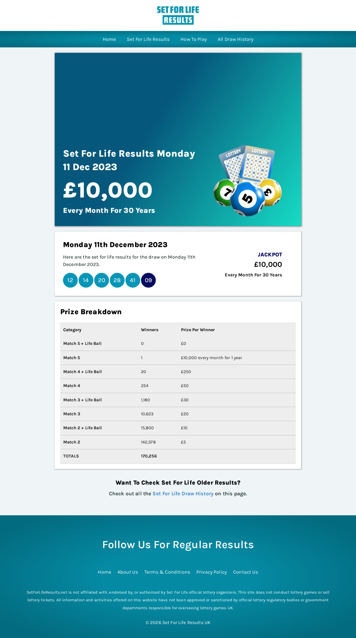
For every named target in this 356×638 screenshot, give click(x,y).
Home (109, 39)
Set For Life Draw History (183, 494)
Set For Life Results (148, 39)
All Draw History (235, 39)
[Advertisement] (178, 94)
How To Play (193, 39)
